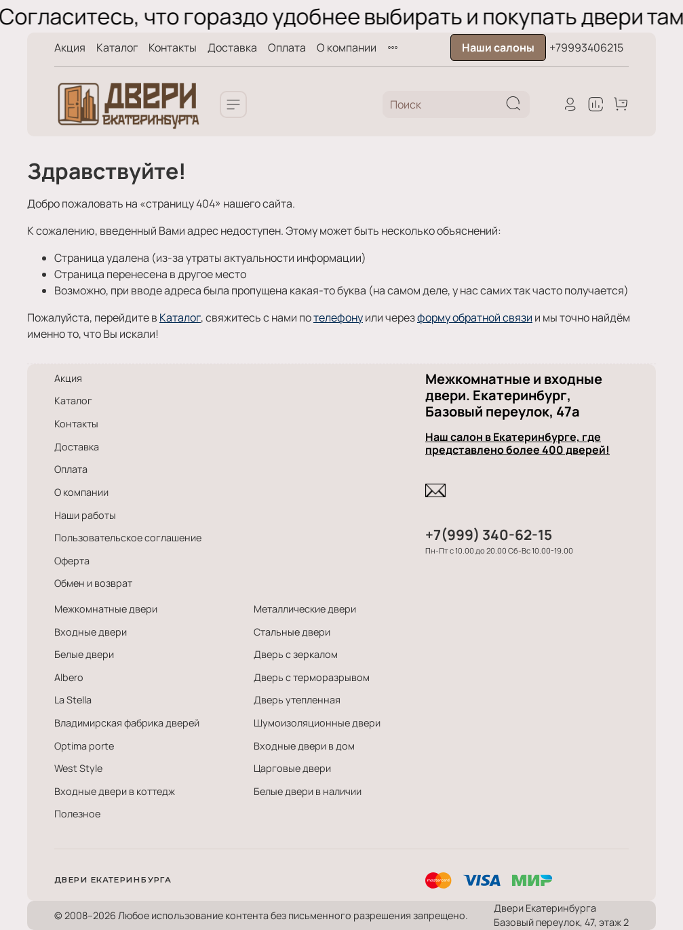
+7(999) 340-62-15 (488, 534)
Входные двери (90, 631)
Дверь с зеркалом (296, 654)
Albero (68, 677)
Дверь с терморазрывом (312, 677)
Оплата (287, 47)
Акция (69, 47)
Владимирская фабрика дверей (126, 722)
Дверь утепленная (297, 699)
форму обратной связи (474, 317)
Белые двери (84, 654)
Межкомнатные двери (105, 608)
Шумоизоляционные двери (317, 722)
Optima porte (84, 745)
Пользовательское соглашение (127, 537)
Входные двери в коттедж (114, 791)
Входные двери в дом (304, 745)
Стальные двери (292, 631)
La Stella (73, 699)
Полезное (77, 813)
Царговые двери (292, 768)
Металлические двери (305, 608)
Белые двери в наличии (308, 791)
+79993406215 (586, 47)
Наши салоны (498, 47)
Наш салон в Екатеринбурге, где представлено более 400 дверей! (517, 443)
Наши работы (85, 515)
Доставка (232, 47)
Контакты (173, 47)
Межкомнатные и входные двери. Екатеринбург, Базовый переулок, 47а (513, 395)
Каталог (117, 47)
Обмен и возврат (93, 583)
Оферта (72, 560)
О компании (346, 47)
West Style (78, 768)
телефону (338, 317)
